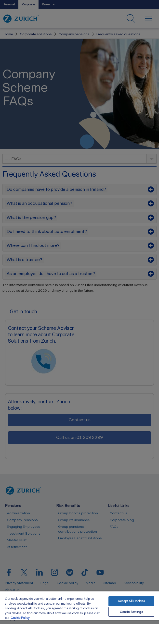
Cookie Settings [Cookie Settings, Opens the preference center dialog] (131, 612)
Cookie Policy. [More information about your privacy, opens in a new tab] (20, 618)
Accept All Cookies (131, 601)
